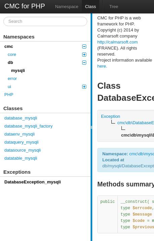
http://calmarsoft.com (117, 42)
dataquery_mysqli (21, 142)
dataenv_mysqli (19, 134)
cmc (45, 46)
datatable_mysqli (20, 158)
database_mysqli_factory (28, 126)
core (47, 54)
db (47, 62)
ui (47, 86)
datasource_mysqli (22, 150)
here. (102, 66)
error (12, 78)
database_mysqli (20, 117)
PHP (8, 94)
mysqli (18, 70)
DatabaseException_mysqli (32, 181)
